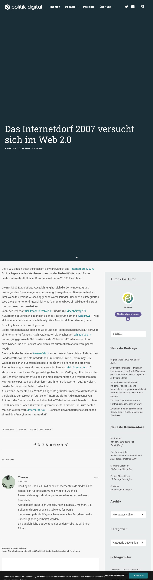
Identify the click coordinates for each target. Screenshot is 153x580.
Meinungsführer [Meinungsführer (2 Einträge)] (120, 560)
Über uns (107, 6)
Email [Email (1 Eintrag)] (136, 529)
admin (39, 126)
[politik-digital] (23, 7)
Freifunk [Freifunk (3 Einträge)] (117, 534)
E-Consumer (8, 384)
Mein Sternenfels (76, 322)
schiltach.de (81, 289)
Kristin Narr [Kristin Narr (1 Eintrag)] (118, 555)
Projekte (89, 6)
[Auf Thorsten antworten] (97, 432)
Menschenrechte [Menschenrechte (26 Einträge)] (121, 565)
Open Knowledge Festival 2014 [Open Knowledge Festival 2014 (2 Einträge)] (126, 575)
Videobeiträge (74, 265)
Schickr (82, 270)
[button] (35, 399)
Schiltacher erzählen (37, 265)
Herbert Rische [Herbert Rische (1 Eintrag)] (134, 534)
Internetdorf (35, 364)
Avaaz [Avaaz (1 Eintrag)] (116, 524)
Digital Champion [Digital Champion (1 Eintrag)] (132, 524)
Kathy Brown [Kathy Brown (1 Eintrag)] (119, 545)
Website (74, 547)
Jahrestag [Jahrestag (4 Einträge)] (131, 539)
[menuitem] (54, 7)
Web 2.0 (33, 384)
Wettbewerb (45, 384)
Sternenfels (39, 308)
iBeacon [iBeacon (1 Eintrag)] (116, 539)
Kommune (22, 384)
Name (6, 547)
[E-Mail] (128, 273)
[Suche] (128, 288)
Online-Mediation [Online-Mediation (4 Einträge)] (120, 570)
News (27, 126)
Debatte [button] (71, 6)
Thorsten (23, 432)
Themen (54, 6)
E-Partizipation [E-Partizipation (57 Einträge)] (120, 529)
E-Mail (40, 547)
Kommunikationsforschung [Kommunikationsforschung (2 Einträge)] (125, 550)
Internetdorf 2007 (81, 223)
